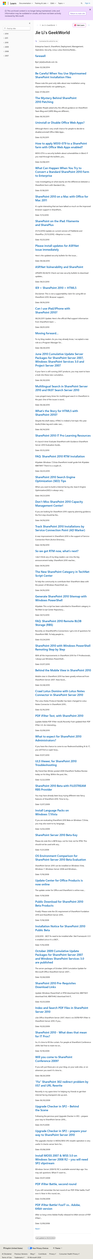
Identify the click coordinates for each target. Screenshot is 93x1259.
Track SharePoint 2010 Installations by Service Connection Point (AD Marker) (60, 528)
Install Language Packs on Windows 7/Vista (52, 812)
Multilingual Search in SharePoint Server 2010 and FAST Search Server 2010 (61, 388)
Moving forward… (46, 333)
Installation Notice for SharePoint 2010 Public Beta (60, 928)
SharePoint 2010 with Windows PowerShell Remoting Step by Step (62, 647)
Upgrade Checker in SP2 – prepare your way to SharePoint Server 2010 (61, 1133)
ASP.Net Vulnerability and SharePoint (59, 267)
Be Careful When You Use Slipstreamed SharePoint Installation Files (60, 75)
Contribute (42, 1254)
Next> (37, 1228)
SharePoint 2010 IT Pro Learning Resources (63, 435)
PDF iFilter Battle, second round (55, 1184)
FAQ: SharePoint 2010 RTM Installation (60, 456)
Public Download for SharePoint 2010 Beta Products (59, 903)
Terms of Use (7, 1257)
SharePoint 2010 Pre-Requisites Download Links (55, 985)
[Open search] (81, 3)
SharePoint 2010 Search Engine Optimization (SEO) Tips (55, 479)
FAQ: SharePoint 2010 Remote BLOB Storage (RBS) (58, 623)
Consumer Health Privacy (68, 1254)
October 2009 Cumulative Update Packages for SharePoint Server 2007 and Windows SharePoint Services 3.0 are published (59, 956)
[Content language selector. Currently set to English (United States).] (13, 1248)
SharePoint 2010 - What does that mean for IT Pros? (61, 1034)
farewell (40, 56)
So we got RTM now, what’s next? (56, 551)
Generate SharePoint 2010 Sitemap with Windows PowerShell (61, 598)
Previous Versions (21, 1254)
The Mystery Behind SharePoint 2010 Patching (56, 100)
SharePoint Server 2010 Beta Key (56, 835)
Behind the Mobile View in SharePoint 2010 (63, 670)
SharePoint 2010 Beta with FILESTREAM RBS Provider (60, 787)
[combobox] (16, 28)
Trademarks (18, 1257)
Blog (32, 1254)
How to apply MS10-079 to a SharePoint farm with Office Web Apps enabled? (61, 145)
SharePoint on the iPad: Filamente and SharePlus (57, 223)
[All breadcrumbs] (37, 25)
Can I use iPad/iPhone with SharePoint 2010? (52, 310)
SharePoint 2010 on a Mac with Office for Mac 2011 (61, 198)
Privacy (52, 1254)
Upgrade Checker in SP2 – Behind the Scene (57, 1108)
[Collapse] (29, 23)
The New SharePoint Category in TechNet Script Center (62, 573)
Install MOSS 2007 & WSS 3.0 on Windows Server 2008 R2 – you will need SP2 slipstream (61, 1159)
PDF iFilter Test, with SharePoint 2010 (59, 715)
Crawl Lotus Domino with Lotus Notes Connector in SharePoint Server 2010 (60, 693)
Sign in (87, 3)
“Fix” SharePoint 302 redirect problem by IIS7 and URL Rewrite (61, 1083)
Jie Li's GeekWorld (48, 25)
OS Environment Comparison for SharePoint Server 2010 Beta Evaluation (60, 857)
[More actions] (89, 25)
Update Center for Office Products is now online (59, 882)
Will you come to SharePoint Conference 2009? (53, 1059)
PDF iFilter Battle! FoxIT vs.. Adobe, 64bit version (58, 1207)
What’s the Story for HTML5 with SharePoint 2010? (56, 413)
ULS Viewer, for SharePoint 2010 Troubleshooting (56, 763)
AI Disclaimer (7, 1254)
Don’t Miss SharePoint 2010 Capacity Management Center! (59, 503)
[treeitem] (16, 34)
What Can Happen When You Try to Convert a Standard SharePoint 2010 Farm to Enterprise (62, 171)
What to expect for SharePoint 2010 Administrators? (58, 738)
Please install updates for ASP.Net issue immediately (57, 247)
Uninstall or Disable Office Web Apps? (60, 122)
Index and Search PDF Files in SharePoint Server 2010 (61, 1009)
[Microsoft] (4, 3)
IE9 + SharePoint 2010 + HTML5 (55, 288)
